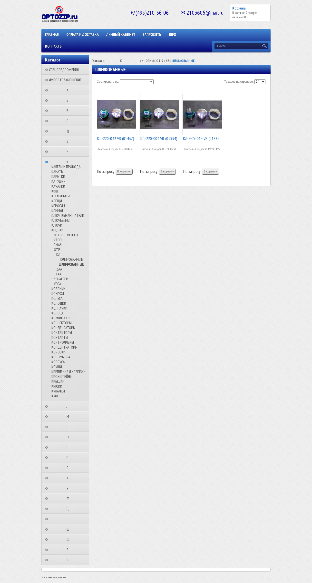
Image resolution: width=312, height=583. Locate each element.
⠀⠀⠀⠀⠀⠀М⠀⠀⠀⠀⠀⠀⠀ (69, 416)
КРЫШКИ (57, 381)
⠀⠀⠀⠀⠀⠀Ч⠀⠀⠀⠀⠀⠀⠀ (69, 518)
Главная (52, 34)
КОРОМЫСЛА (60, 356)
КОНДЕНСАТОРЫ (63, 327)
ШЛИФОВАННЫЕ (71, 264)
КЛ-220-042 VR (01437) (115, 138)
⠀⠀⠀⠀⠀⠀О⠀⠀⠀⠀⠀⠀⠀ (69, 436)
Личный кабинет (120, 34)
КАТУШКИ (58, 181)
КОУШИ (56, 366)
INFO (172, 34)
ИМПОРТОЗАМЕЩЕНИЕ (65, 79)
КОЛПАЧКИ (59, 308)
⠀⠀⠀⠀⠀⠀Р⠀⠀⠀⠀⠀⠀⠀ (69, 457)
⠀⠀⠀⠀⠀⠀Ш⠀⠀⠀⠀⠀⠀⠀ (69, 529)
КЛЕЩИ (56, 200)
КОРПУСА (58, 361)
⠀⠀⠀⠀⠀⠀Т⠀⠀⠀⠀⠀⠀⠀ (69, 477)
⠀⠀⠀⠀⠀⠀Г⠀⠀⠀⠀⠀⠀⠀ (68, 120)
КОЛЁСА (57, 298)
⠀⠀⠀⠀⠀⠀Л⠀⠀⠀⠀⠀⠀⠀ (69, 406)
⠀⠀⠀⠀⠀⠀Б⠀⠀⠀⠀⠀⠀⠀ (69, 100)
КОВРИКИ (58, 288)
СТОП (58, 239)
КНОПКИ (57, 230)
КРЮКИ (56, 386)
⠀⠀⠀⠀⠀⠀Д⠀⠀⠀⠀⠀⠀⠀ (69, 131)
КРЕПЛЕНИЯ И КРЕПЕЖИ (68, 371)
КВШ (54, 191)
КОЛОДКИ (58, 303)
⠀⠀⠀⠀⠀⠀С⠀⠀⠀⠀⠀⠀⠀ (69, 467)
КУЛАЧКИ (58, 391)
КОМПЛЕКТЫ (60, 317)
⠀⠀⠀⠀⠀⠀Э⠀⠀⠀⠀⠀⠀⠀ (69, 549)
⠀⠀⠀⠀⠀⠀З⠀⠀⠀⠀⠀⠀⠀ (69, 141)
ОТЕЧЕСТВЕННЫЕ (66, 234)
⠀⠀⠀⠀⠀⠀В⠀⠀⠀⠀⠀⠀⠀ (69, 110)
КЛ (58, 254)
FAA (59, 273)
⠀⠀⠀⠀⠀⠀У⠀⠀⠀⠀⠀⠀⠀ (69, 488)
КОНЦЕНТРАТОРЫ (64, 347)
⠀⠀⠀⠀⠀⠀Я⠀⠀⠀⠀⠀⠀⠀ (69, 559)
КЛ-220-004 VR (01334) (158, 138)
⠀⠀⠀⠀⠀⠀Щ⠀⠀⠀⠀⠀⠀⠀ (69, 539)
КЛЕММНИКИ (60, 195)
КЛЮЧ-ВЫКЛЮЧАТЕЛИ (67, 215)
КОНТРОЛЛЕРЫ (62, 342)
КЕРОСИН (58, 205)
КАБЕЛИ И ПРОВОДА (66, 166)
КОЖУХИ (57, 293)
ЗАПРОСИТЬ (152, 34)
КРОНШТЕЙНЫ (61, 376)
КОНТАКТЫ (53, 46)
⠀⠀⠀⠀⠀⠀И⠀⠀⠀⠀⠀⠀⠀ (69, 151)
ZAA (59, 269)
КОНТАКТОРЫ (61, 332)
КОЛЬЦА (57, 313)
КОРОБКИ (58, 352)
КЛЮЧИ (56, 225)
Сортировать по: (108, 81)
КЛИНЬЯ (57, 210)
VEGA (57, 283)
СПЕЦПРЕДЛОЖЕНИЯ (64, 69)
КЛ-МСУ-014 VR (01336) (202, 138)
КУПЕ (55, 395)
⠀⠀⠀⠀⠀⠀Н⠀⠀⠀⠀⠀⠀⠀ (69, 426)
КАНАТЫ (57, 171)
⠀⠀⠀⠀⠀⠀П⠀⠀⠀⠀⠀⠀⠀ (69, 447)
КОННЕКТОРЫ (61, 322)
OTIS (57, 249)
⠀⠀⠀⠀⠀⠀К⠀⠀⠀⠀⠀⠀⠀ (69, 161)
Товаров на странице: (239, 81)
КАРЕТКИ (58, 176)
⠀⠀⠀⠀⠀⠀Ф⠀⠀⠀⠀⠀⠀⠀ (69, 498)
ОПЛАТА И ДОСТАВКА (82, 34)
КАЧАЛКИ (58, 186)
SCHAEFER (61, 278)
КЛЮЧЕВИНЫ (60, 220)
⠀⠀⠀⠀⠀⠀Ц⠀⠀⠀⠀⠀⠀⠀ (69, 508)
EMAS (58, 244)
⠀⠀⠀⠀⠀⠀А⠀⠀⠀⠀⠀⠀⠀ (69, 90)
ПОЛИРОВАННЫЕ (71, 259)
